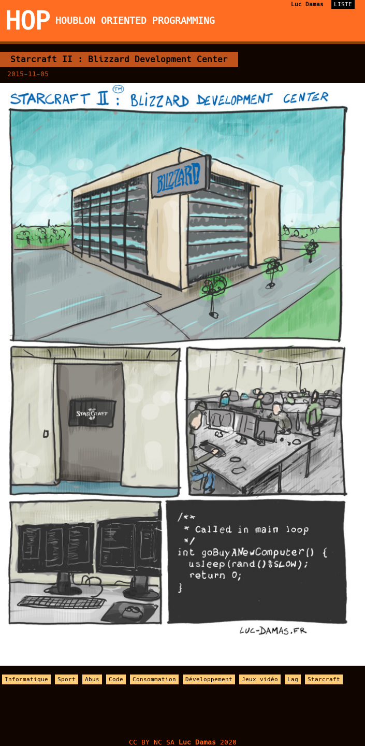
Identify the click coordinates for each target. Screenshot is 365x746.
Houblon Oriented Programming (135, 21)
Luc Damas (307, 4)
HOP (27, 20)
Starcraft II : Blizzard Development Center (119, 59)
